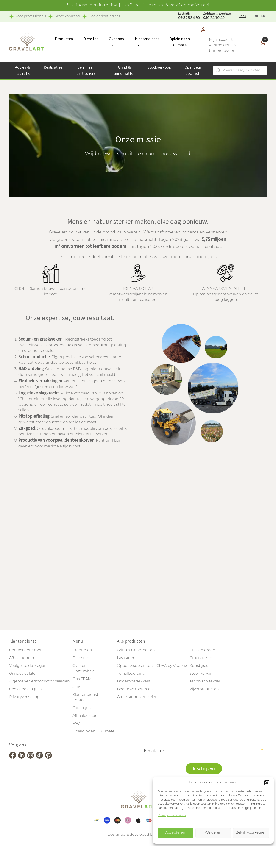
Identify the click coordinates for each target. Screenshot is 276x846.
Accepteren (175, 833)
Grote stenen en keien (137, 697)
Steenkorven (201, 674)
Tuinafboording (131, 674)
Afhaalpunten (21, 658)
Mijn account (221, 40)
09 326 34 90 (189, 16)
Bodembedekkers (133, 681)
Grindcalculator (23, 674)
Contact (79, 700)
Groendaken (201, 658)
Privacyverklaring (24, 697)
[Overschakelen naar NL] (257, 16)
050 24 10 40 (217, 16)
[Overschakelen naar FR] (263, 16)
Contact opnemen (26, 650)
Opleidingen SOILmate (93, 731)
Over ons (80, 666)
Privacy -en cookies (172, 815)
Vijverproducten (204, 689)
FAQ (76, 724)
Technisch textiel (205, 681)
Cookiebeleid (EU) (25, 689)
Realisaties (53, 67)
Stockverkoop (159, 67)
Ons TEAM (81, 679)
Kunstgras (199, 666)
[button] (267, 782)
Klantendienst (85, 695)
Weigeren (213, 833)
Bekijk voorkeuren (251, 833)
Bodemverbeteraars (135, 689)
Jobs (242, 16)
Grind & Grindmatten (136, 650)
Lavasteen (126, 658)
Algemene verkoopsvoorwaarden (39, 681)
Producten (64, 39)
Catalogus (81, 708)
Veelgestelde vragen (28, 666)
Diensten (90, 39)
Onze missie (83, 671)
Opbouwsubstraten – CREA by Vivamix (152, 666)
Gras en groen (202, 650)
